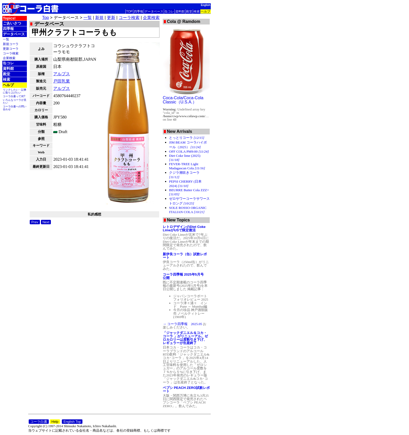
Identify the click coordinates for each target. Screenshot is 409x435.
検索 (197, 11)
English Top (72, 422)
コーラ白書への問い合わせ (14, 108)
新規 (99, 17)
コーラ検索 (11, 53)
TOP (129, 11)
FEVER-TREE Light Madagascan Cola (187, 166)
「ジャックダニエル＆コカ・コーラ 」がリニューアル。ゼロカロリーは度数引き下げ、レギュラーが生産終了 (185, 338)
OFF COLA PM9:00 (189, 151)
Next (46, 222)
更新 (111, 17)
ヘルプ (205, 11)
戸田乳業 (61, 81)
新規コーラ (11, 44)
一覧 (6, 39)
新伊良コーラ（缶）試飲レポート (185, 255)
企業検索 (9, 58)
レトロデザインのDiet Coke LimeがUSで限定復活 (184, 228)
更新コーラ (11, 48)
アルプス (61, 74)
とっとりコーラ (186, 138)
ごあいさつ (12, 23)
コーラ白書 (38, 422)
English (205, 5)
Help (54, 422)
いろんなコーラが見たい (14, 101)
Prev (34, 222)
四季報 (138, 11)
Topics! (9, 18)
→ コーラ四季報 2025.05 (183, 324)
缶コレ (169, 11)
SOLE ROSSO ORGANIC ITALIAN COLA (188, 210)
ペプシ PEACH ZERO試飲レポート (186, 389)
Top (45, 17)
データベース (154, 11)
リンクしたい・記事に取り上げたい (14, 91)
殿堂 (189, 11)
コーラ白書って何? (14, 96)
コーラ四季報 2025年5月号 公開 (185, 276)
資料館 (180, 11)
